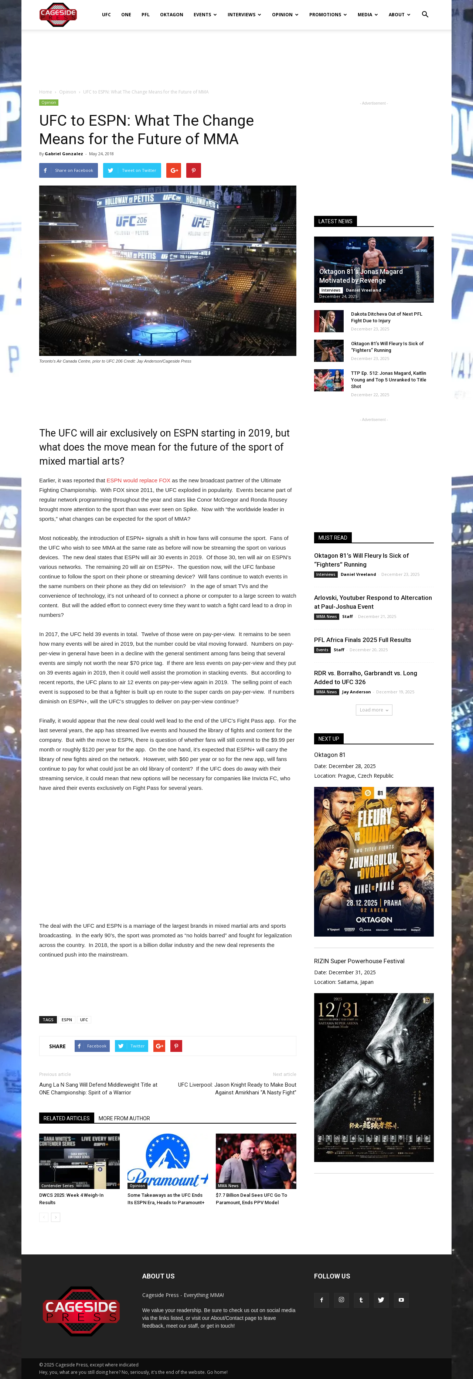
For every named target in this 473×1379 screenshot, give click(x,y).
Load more (374, 710)
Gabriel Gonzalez (64, 153)
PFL (146, 14)
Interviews (244, 14)
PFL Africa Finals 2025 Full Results (362, 639)
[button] (425, 9)
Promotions (328, 14)
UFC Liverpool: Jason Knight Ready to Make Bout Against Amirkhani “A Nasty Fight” (237, 1088)
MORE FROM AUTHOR (124, 1118)
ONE (126, 14)
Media (368, 14)
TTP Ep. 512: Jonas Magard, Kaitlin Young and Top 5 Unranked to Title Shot (388, 379)
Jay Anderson (356, 691)
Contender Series (57, 1185)
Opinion (285, 14)
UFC (106, 14)
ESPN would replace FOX (139, 480)
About (400, 14)
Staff (347, 616)
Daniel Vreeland (363, 290)
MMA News (228, 1185)
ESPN (67, 1019)
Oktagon (171, 14)
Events (205, 14)
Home (45, 92)
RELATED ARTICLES (67, 1118)
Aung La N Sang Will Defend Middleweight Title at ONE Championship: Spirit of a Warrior (98, 1088)
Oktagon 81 (330, 754)
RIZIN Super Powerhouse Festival (359, 961)
